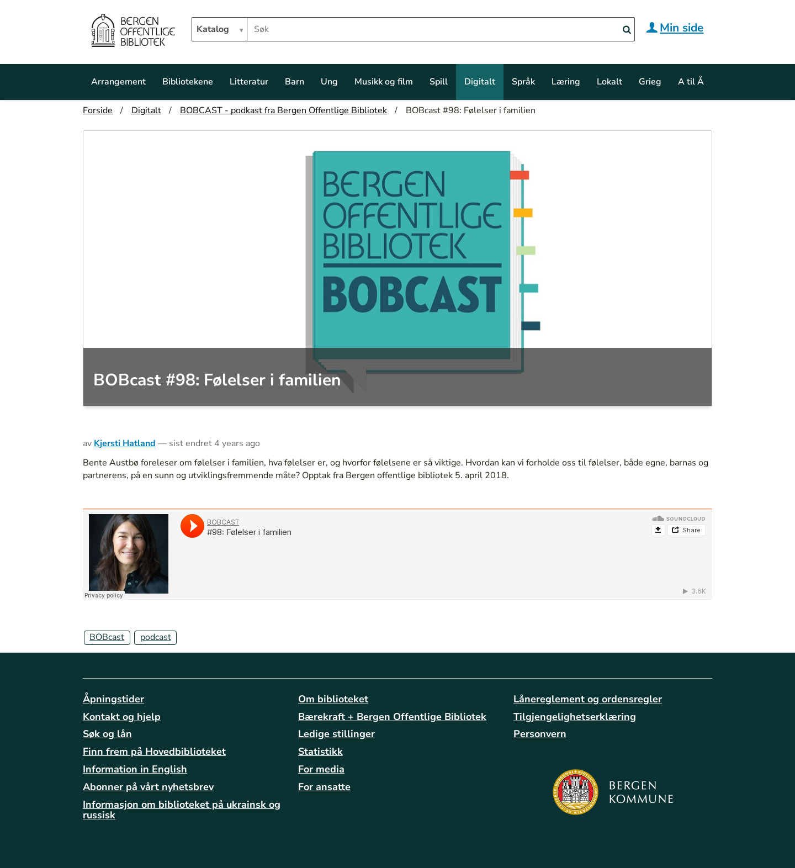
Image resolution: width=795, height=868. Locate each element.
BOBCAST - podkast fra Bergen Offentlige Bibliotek (283, 110)
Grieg (650, 82)
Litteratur (249, 82)
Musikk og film (383, 82)
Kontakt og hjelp (122, 716)
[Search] (627, 30)
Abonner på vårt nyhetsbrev (148, 786)
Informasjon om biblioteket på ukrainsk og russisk (181, 810)
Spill (439, 82)
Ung (329, 82)
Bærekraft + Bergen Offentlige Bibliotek (392, 716)
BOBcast (106, 637)
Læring (566, 82)
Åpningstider (113, 699)
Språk (523, 82)
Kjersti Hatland (125, 443)
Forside (98, 110)
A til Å (691, 82)
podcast (155, 637)
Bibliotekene (187, 82)
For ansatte (324, 786)
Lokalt (609, 82)
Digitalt (479, 82)
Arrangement (118, 82)
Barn (294, 82)
